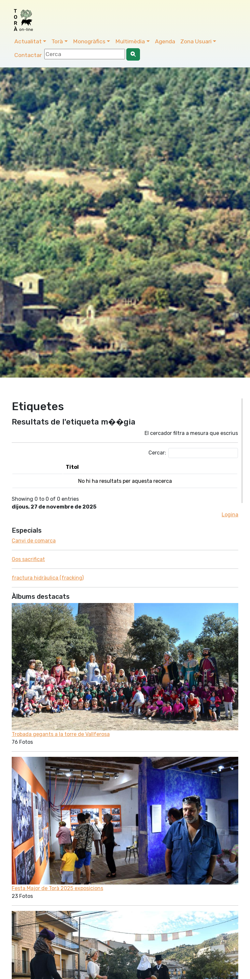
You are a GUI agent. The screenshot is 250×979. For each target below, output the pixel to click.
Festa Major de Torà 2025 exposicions (57, 888)
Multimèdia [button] (130, 41)
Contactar (28, 55)
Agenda (165, 41)
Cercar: (193, 453)
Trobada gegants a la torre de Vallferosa (61, 734)
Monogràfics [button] (89, 41)
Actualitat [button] (28, 41)
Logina (230, 514)
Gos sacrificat (28, 559)
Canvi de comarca (34, 541)
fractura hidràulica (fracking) (48, 578)
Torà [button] (57, 41)
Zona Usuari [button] (196, 41)
